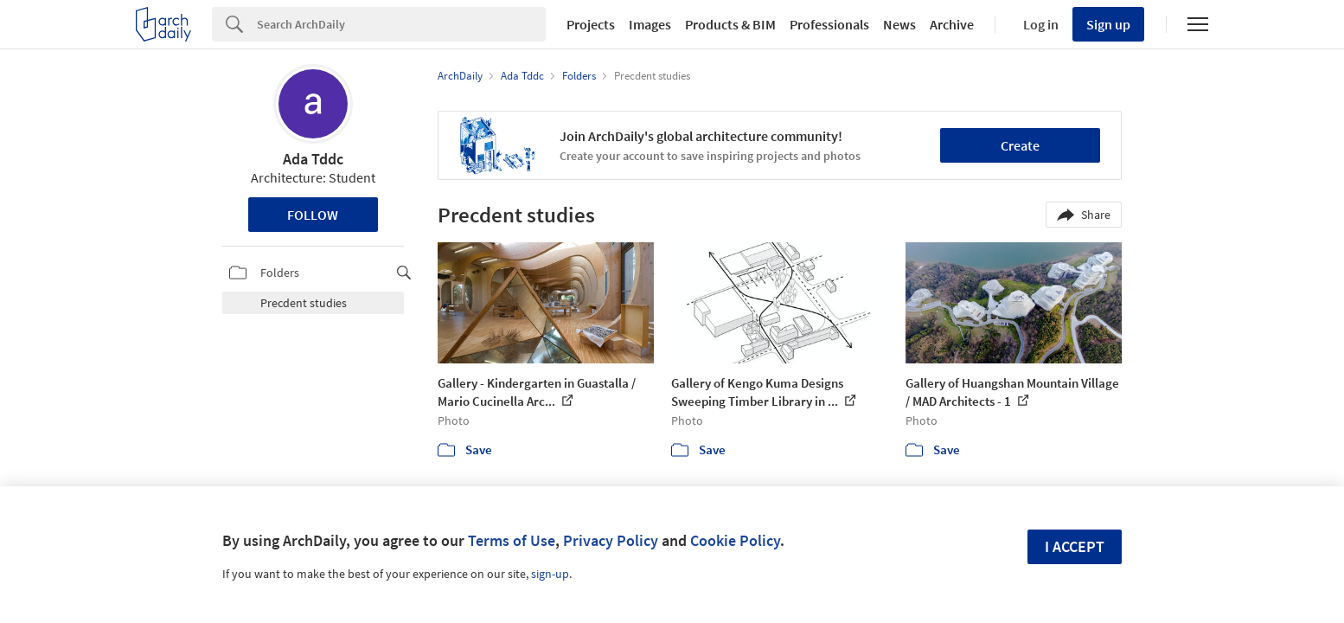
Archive (952, 24)
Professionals (829, 24)
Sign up (1108, 24)
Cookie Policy (735, 540)
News (899, 24)
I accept (1074, 546)
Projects (590, 24)
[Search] (401, 24)
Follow (312, 214)
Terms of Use (511, 540)
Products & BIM (730, 24)
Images (650, 24)
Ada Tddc (313, 159)
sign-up (550, 573)
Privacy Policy (610, 540)
